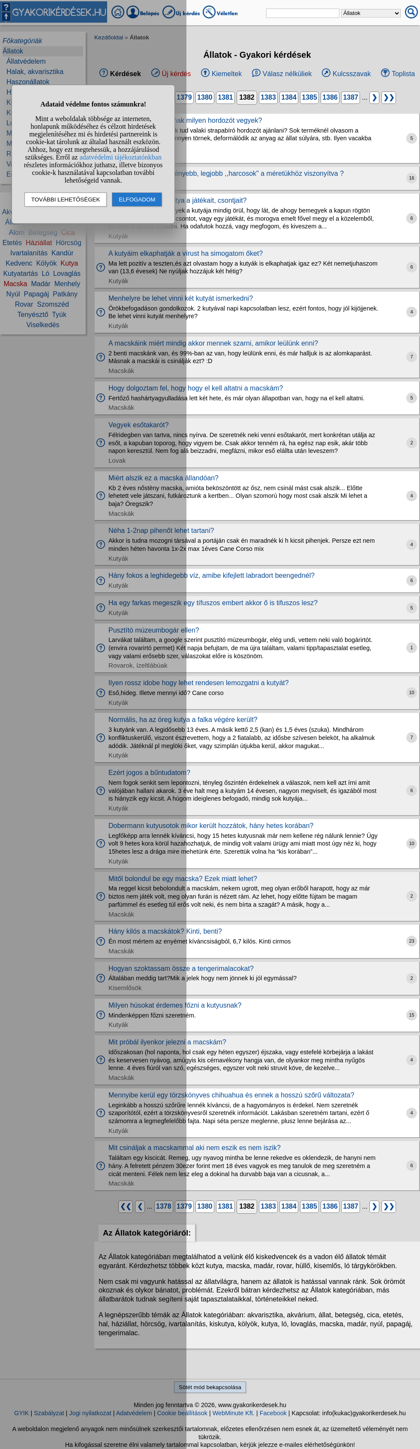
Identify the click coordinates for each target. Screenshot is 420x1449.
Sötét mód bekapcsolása (210, 1387)
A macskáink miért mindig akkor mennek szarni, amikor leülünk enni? (213, 343)
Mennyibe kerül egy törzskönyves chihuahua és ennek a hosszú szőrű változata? (231, 1095)
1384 (289, 97)
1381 (225, 97)
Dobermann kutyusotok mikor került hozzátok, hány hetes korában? (210, 825)
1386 (330, 97)
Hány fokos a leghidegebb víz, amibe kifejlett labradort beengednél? (211, 575)
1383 (268, 97)
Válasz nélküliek (287, 73)
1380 (205, 97)
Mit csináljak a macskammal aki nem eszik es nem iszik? (194, 1147)
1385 (309, 97)
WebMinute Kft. (234, 1413)
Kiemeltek (227, 73)
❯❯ (388, 97)
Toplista (403, 73)
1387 (350, 97)
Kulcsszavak (352, 73)
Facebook (273, 1413)
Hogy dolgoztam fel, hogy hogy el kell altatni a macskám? (195, 388)
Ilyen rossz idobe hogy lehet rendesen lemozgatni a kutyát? (198, 682)
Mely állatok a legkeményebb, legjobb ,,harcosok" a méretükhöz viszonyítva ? (226, 173)
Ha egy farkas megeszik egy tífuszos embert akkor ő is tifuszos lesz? (213, 602)
